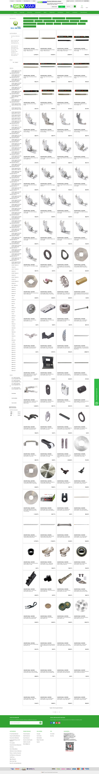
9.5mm (13, 299)
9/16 (12, 318)
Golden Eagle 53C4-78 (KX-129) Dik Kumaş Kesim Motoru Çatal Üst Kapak (31, 672)
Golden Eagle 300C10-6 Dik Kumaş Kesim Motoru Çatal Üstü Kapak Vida (47, 672)
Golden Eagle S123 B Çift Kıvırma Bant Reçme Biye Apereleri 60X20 (15, 213)
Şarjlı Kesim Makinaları (15, 36)
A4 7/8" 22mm (14, 281)
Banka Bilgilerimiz (27, 0)
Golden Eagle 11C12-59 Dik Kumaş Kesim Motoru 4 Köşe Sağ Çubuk (80, 537)
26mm (12, 350)
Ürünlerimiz (75, 12)
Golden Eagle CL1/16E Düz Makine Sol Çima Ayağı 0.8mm (31, 158)
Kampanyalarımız (44, 15)
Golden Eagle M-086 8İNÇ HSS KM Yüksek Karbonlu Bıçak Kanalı (30, 537)
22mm (12, 344)
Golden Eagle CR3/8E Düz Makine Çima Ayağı (64, 158)
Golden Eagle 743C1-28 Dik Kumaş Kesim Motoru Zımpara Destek (80, 483)
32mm (12, 356)
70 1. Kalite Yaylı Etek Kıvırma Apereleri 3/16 (15, 385)
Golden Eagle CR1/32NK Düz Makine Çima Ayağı (30, 239)
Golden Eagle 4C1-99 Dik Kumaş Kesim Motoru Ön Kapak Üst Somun (81, 402)
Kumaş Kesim (38, 12)
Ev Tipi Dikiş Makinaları (14, 733)
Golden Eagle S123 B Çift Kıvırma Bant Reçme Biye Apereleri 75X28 (15, 234)
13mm (12, 320)
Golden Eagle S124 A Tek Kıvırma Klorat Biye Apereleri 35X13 (15, 230)
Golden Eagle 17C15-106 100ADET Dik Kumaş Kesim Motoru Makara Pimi (64, 429)
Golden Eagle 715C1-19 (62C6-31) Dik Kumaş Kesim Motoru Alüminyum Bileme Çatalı (31, 402)
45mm (12, 368)
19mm (12, 336)
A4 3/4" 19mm (14, 277)
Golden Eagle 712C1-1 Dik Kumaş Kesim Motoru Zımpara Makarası (46, 564)
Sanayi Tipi (22, 12)
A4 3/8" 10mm (14, 265)
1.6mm (13, 267)
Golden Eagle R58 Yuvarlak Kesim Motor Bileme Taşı (46, 618)
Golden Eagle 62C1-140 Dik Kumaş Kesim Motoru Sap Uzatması (46, 402)
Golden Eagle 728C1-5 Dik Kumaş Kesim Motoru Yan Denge (46, 456)
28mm (12, 352)
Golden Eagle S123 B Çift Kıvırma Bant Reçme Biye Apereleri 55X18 (15, 209)
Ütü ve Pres (29, 12)
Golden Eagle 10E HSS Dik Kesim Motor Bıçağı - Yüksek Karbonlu (31, 50)
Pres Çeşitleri (12, 742)
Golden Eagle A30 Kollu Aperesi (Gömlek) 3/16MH (15, 96)
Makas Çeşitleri (14, 41)
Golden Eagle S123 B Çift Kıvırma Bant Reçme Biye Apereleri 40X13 (15, 226)
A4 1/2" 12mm (14, 269)
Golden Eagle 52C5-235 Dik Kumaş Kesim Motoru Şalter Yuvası (46, 375)
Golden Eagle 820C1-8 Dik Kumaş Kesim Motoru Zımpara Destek (80, 645)
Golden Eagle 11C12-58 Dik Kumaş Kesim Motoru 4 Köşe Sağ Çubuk (63, 699)
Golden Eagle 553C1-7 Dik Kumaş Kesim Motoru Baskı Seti (30, 591)
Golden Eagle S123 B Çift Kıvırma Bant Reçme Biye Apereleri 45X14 (15, 222)
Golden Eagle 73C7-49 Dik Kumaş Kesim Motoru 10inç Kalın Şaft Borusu (81, 510)
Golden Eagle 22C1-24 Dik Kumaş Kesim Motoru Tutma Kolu (30, 456)
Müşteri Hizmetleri (19, 15)
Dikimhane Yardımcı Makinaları (15, 751)
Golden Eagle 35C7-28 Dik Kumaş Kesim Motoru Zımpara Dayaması (46, 347)
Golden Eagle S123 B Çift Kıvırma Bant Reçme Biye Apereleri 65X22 (15, 201)
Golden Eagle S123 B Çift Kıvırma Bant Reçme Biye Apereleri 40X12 (15, 176)
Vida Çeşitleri (14, 55)
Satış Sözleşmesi (26, 737)
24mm (12, 346)
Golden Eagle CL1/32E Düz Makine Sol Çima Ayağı (47, 158)
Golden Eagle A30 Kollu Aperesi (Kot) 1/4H (15, 263)
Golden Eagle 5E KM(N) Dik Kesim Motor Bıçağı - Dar (80, 104)
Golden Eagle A (14, 125)
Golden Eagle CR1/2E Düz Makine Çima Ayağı (81, 158)
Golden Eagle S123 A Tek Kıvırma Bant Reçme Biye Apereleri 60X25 (15, 145)
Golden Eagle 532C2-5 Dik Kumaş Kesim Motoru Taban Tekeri (80, 564)
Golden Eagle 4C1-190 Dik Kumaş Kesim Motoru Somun (46, 266)
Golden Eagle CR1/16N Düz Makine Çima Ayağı (63, 212)
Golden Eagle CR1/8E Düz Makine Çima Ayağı (64, 185)
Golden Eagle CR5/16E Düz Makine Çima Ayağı (30, 185)
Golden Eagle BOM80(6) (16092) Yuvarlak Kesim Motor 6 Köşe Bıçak (80, 266)
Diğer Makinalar (13, 759)
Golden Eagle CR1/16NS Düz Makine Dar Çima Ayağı (64, 131)
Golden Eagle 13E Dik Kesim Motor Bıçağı (30, 77)
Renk (11, 375)
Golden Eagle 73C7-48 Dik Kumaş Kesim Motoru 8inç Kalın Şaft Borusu (64, 375)
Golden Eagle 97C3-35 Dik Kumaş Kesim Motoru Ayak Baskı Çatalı (30, 429)
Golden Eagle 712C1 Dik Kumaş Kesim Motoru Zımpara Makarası (64, 564)
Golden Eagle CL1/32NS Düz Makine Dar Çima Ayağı (47, 131)
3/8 (12, 305)
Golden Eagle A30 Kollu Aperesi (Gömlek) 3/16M (15, 109)
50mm (12, 370)
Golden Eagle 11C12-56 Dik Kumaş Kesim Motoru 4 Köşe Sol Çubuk (80, 699)
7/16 (12, 309)
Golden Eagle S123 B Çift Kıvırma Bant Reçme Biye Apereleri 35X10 (15, 165)
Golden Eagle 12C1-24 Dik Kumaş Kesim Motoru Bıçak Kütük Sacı (63, 510)
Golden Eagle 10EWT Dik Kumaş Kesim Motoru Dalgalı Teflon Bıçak (64, 50)
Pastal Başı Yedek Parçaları (62, 21)
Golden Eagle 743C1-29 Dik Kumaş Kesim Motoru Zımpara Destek (63, 483)
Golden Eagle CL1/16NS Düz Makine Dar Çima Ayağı (30, 131)
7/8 (12, 334)
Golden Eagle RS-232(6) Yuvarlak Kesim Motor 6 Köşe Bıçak (31, 293)
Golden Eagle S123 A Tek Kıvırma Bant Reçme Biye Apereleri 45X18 (15, 101)
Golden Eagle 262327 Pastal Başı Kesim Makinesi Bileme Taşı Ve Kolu (47, 293)
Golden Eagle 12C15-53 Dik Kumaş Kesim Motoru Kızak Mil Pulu (80, 429)
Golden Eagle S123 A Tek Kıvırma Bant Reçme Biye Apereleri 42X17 (15, 128)
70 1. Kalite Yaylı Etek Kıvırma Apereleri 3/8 (15, 378)
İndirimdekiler (28, 15)
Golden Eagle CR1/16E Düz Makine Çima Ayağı (80, 185)
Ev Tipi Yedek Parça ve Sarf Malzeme (15, 740)
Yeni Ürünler (36, 15)
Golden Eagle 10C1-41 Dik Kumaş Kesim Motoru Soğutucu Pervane (63, 293)
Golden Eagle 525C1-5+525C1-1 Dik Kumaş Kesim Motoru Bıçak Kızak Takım (64, 456)
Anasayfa (12, 0)
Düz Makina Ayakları (28, 21)
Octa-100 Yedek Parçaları (45, 18)
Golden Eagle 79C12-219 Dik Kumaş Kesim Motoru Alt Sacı (47, 320)
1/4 (12, 297)
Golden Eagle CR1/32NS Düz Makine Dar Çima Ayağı (81, 131)
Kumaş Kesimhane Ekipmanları (15, 744)
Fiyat (11, 60)
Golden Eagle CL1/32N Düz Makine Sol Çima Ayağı (47, 239)
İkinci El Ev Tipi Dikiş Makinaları (15, 763)
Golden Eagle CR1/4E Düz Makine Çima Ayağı (47, 212)
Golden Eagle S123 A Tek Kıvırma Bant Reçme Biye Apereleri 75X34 (15, 80)
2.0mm (13, 271)
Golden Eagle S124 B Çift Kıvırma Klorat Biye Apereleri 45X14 (15, 255)
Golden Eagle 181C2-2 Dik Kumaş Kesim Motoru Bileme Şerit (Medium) (47, 510)
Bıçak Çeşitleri (14, 47)
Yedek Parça (52, 12)
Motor (45, 12)
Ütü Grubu (12, 746)
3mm (12, 295)
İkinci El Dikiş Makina (14, 749)
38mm (12, 364)
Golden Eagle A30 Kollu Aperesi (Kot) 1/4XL (15, 112)
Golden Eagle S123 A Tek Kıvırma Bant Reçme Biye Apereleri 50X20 (15, 136)
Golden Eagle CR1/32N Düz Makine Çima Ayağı (80, 239)
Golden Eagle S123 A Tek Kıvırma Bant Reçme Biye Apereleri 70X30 (15, 153)
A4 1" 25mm (14, 285)
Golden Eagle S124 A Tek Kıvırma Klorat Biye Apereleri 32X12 (15, 172)
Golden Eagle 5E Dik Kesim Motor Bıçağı (63, 104)
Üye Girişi (52, 735)
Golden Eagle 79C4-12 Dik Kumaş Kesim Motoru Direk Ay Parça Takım (81, 591)
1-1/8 (12, 342)
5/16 (12, 301)
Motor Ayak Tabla (13, 761)
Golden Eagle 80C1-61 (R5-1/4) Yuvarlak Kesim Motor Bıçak (80, 456)
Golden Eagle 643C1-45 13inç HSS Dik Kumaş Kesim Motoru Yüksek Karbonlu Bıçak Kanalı (81, 348)
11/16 (12, 326)
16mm (12, 328)
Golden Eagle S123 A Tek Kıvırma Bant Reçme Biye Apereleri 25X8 (15, 140)
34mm (12, 358)
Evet (62, 6)
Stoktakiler (13, 393)
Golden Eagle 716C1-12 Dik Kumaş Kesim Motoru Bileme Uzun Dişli (80, 320)
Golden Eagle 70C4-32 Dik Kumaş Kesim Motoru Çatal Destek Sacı (30, 347)
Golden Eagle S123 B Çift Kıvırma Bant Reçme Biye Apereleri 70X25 (15, 205)
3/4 (12, 330)
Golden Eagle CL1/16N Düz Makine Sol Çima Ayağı (64, 239)
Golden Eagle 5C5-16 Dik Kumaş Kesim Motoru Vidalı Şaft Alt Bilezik (81, 672)
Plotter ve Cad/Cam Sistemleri (15, 753)
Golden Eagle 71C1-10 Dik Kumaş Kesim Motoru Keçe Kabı (46, 429)
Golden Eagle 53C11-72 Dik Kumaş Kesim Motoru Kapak (63, 402)
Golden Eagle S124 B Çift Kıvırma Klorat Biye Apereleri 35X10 (15, 246)
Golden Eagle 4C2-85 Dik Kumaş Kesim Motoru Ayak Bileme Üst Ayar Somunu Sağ (47, 645)
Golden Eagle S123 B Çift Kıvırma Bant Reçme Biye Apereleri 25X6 (15, 161)
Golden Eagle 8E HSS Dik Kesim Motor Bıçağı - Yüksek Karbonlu (47, 50)
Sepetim (38, 741)
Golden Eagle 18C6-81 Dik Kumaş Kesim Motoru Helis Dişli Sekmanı (63, 672)
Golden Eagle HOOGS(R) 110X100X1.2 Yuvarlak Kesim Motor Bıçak (47, 483)
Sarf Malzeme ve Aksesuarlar (15, 755)
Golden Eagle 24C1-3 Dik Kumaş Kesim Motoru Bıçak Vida (47, 591)
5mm (12, 303)
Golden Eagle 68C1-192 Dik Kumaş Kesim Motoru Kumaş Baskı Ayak (30, 618)
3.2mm (13, 279)
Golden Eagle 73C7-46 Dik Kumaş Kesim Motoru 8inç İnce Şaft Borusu (80, 375)
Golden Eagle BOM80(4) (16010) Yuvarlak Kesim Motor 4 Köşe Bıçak (30, 483)
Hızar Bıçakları (81, 23)
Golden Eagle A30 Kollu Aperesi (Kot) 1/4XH (15, 118)
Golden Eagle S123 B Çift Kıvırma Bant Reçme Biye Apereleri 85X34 (15, 251)
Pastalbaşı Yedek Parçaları (14, 52)
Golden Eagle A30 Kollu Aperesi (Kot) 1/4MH (15, 169)
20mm (12, 340)
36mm (12, 362)
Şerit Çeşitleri (57, 23)
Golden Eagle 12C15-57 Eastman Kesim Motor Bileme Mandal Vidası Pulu (63, 267)
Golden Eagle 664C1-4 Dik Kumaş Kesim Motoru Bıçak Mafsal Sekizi (63, 537)
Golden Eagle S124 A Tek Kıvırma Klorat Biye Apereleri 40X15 (15, 238)
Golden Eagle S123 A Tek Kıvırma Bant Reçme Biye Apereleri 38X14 (15, 76)
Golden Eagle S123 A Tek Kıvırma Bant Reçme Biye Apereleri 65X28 (15, 92)
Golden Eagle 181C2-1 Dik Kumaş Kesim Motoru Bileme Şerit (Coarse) (64, 645)
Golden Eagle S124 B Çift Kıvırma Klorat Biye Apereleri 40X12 (15, 197)
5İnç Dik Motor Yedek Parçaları (31, 18)
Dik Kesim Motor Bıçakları (29, 26)
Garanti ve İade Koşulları (27, 739)
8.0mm (13, 293)
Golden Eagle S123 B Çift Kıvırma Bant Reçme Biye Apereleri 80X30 (15, 242)
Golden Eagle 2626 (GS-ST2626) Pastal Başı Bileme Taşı (31, 645)
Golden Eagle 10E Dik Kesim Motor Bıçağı (80, 77)
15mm (12, 324)
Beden (11, 68)
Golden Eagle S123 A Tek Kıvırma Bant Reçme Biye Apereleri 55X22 (15, 88)
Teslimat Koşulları (26, 733)
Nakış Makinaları (83, 12)
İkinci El (67, 12)
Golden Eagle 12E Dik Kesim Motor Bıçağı (46, 77)
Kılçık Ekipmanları (15, 43)
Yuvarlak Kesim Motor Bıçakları (69, 23)
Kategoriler (13, 33)
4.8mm (13, 287)
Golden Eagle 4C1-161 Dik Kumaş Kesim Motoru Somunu (30, 320)
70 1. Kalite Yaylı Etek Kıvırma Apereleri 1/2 (15, 388)
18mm (12, 332)
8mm (12, 311)
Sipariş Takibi (18, 0)
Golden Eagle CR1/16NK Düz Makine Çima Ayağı (81, 212)
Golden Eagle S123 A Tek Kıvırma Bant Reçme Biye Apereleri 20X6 (15, 132)
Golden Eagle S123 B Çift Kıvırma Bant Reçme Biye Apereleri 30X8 (15, 84)
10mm (12, 316)
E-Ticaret (45, 772)
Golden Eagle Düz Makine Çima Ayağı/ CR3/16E (47, 185)
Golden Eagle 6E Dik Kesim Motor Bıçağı (46, 104)
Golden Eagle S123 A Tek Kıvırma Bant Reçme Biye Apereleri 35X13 (15, 72)
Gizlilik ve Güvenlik (26, 741)
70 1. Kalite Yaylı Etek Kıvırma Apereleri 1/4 (15, 381)
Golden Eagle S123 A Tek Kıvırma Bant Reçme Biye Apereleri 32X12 (15, 157)
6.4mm (13, 291)
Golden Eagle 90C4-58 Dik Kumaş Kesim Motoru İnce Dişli (63, 320)
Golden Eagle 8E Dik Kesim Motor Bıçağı (30, 104)
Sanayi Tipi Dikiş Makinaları (15, 735)
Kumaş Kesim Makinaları (14, 737)
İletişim (11, 15)
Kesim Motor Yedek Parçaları (14, 49)
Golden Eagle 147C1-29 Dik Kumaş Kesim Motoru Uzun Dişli (63, 591)
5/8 (12, 322)
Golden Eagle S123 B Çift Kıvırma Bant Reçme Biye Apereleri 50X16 (15, 218)
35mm (12, 360)
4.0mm (13, 283)
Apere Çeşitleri (14, 54)
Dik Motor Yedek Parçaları (59, 18)
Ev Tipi (15, 12)
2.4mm (13, 275)
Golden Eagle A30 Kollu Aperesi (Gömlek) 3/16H (15, 105)
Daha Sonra (54, 6)
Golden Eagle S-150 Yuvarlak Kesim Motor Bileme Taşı (64, 618)
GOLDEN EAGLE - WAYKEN (29, 48)
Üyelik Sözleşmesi (26, 735)
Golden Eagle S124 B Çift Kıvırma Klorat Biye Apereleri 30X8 (15, 193)
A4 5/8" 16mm (14, 273)
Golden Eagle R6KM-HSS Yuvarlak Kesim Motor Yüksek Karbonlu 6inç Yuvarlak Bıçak (30, 510)
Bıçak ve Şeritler (15, 40)
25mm (12, 348)
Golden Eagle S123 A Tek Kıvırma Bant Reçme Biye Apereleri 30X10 (15, 149)
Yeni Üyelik (52, 733)
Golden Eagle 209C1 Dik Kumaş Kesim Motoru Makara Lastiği (31, 564)
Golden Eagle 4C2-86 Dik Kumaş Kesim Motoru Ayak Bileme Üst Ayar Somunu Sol (81, 294)
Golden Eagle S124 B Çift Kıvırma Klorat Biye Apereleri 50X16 (15, 185)
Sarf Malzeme (60, 12)
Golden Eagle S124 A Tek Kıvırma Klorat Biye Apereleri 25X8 (15, 259)
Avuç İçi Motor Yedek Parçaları (73, 18)
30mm (12, 354)
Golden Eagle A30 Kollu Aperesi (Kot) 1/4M (15, 115)
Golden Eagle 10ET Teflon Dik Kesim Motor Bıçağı (81, 50)
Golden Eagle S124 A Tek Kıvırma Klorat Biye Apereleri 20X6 (15, 189)
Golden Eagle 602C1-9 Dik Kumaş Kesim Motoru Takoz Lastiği (30, 699)
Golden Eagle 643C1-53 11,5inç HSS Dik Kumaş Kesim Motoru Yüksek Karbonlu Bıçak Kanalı (30, 375)
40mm (12, 366)
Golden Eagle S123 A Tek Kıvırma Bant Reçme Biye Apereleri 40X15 (15, 122)
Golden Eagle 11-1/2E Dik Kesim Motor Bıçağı (64, 77)
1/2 (12, 314)
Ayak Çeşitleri (14, 46)
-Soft (42, 772)
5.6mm (13, 289)
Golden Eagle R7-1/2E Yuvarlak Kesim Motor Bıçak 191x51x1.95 (81, 618)
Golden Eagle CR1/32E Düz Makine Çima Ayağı (30, 212)
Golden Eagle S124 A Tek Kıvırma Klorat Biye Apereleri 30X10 (15, 180)
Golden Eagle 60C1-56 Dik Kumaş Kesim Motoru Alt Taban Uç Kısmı (63, 347)
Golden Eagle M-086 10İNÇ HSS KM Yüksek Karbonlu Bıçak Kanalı (47, 537)
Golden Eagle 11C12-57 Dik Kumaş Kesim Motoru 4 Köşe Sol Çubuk (46, 699)
